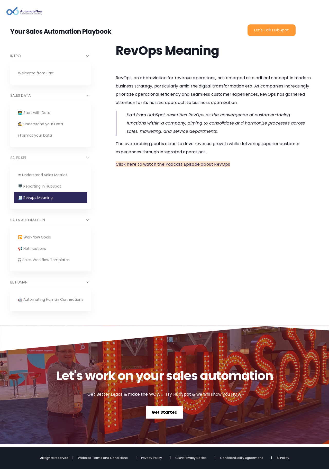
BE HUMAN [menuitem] (19, 282)
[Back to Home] (24, 13)
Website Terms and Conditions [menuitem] (103, 457)
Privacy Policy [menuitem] (151, 457)
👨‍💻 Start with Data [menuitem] (34, 112)
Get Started (165, 412)
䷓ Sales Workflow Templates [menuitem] (44, 259)
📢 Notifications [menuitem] (32, 248)
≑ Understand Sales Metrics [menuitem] (42, 175)
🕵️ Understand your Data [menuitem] (40, 124)
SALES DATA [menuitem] (20, 95)
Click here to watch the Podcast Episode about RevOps (173, 164)
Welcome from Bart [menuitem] (36, 73)
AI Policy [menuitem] (283, 457)
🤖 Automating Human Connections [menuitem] (50, 299)
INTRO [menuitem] (15, 55)
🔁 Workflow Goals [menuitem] (34, 237)
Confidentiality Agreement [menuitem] (241, 457)
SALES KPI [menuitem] (18, 157)
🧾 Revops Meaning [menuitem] (35, 197)
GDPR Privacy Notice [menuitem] (191, 457)
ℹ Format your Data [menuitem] (35, 135)
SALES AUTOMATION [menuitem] (27, 220)
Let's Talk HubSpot (271, 30)
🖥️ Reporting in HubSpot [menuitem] (39, 186)
